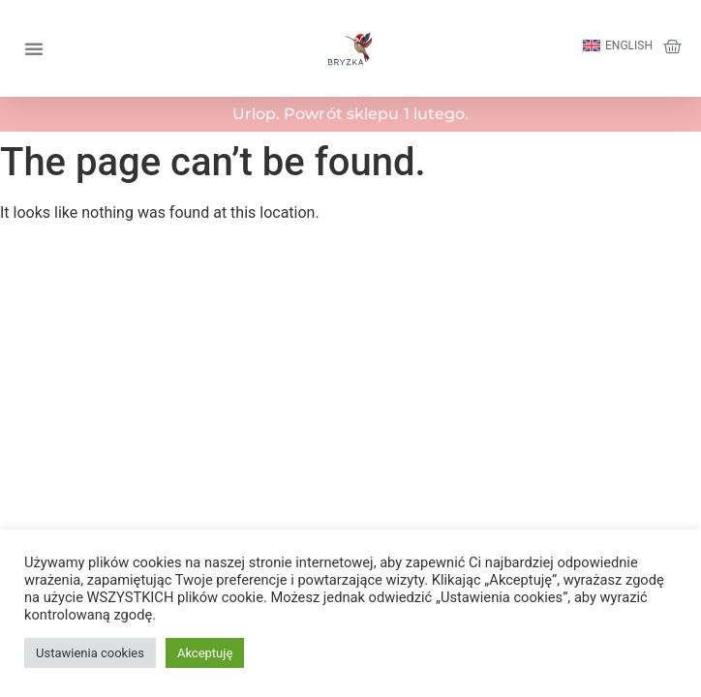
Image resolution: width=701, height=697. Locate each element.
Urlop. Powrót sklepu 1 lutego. (351, 114)
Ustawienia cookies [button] (90, 653)
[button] (33, 48)
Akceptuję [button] (204, 653)
